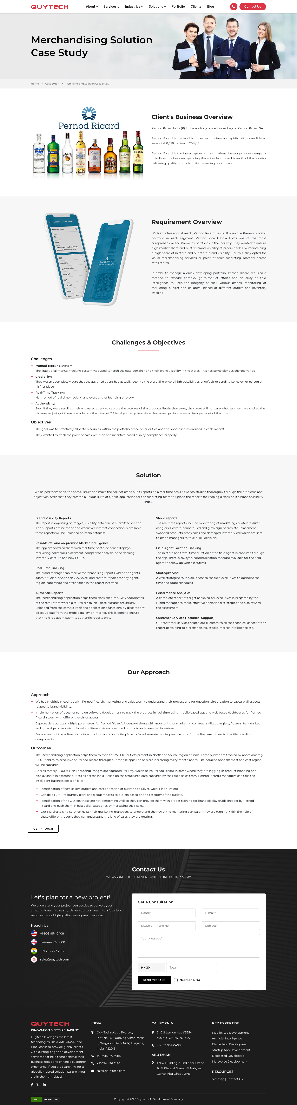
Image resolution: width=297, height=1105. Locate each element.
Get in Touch (43, 828)
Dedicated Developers (228, 1056)
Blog (210, 6)
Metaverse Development (230, 1061)
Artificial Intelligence (227, 1038)
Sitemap (218, 1079)
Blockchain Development (230, 1044)
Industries (132, 6)
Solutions (156, 6)
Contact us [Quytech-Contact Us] (252, 6)
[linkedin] (44, 1084)
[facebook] (32, 1084)
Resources (222, 1072)
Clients (196, 6)
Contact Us (235, 1079)
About (90, 6)
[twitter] (38, 1084)
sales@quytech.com (54, 959)
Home (35, 83)
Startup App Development (231, 1050)
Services (110, 6)
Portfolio (178, 6)
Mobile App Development (230, 1032)
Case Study (52, 83)
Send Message (154, 980)
